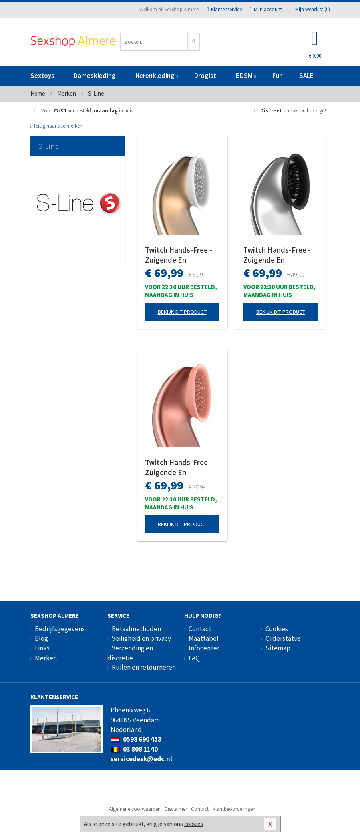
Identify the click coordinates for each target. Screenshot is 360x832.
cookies (193, 824)
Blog (41, 638)
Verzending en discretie (130, 653)
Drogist (206, 75)
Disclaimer (176, 809)
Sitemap (277, 648)
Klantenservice (224, 9)
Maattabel (204, 638)
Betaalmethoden (136, 628)
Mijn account (266, 9)
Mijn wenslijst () (310, 9)
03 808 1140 (134, 749)
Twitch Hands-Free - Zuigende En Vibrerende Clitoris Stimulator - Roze (178, 467)
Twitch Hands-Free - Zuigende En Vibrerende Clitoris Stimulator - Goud (178, 255)
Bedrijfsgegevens (60, 628)
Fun (277, 75)
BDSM (246, 75)
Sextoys (44, 75)
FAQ (194, 658)
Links (42, 648)
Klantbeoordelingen (234, 809)
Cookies (276, 628)
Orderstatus (283, 638)
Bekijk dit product (182, 311)
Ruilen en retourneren (144, 667)
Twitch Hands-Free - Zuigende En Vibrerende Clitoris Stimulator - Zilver (277, 255)
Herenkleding (156, 75)
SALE (306, 75)
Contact (200, 628)
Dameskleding (96, 75)
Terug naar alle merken (56, 125)
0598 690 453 (136, 739)
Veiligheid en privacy (141, 638)
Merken (46, 658)
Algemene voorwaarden (135, 809)
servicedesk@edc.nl (141, 758)
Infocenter (204, 648)
